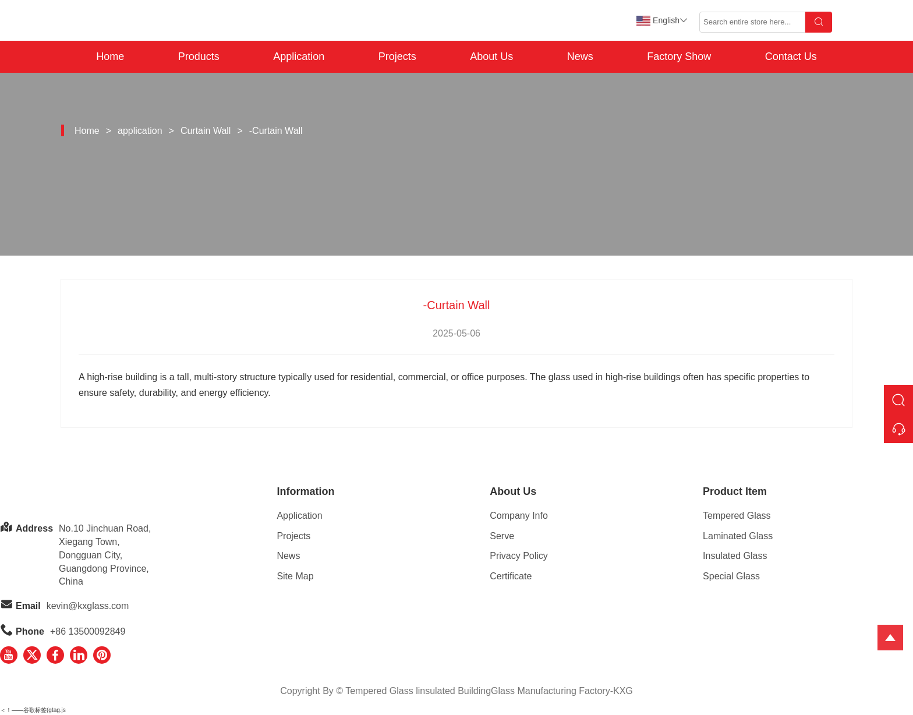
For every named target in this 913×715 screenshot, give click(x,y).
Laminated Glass (738, 536)
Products (199, 56)
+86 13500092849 (87, 631)
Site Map (295, 576)
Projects (397, 56)
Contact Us (791, 56)
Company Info (519, 516)
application (140, 131)
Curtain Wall (206, 131)
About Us (491, 56)
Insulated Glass (735, 556)
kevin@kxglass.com (88, 606)
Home (110, 56)
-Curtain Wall (276, 131)
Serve (502, 536)
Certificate (511, 576)
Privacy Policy (519, 556)
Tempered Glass (737, 516)
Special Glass (731, 576)
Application (298, 56)
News (580, 56)
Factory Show (679, 56)
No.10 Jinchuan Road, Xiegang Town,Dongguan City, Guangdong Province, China (105, 554)
